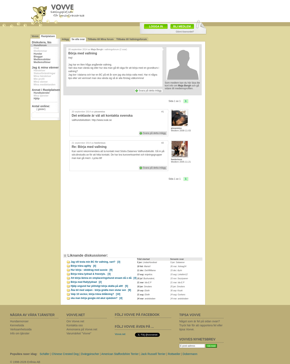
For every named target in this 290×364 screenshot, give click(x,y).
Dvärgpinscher (90, 354)
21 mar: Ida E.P (177, 282)
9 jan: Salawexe (177, 262)
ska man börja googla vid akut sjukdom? (96, 298)
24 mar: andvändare (179, 299)
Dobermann (190, 354)
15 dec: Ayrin (176, 270)
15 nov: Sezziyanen (179, 278)
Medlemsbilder (42, 59)
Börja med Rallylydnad (86, 282)
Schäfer (44, 354)
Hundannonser (19, 321)
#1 (162, 111)
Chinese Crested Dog (65, 354)
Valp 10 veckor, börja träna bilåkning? (95, 294)
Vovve (35, 36)
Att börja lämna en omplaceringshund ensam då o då (104, 278)
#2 (162, 143)
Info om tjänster (20, 333)
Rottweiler (174, 354)
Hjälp (36, 98)
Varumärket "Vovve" (78, 333)
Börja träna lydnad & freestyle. (91, 274)
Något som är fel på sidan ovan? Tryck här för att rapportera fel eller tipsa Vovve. (201, 325)
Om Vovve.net (75, 321)
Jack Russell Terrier (153, 354)
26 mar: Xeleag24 (178, 266)
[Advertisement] (99, 220)
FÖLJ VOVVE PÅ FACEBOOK (137, 314)
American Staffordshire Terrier (120, 354)
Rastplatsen (48, 36)
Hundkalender (42, 92)
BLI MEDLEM (182, 26)
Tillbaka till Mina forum (100, 39)
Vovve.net (120, 334)
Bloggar (38, 56)
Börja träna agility (83, 265)
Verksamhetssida (21, 329)
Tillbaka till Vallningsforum (131, 39)
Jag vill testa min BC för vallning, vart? (95, 261)
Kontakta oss (74, 325)
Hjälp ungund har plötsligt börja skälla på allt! (99, 286)
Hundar (38, 53)
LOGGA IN (156, 26)
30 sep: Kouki (176, 290)
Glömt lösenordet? (185, 31)
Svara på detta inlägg (150, 90)
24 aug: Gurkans (177, 294)
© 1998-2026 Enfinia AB (25, 362)
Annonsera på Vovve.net (81, 329)
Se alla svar (78, 39)
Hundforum (40, 45)
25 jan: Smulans (177, 286)
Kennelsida (17, 325)
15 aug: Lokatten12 (179, 274)
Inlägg (65, 39)
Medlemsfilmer (42, 62)
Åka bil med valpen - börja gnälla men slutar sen (101, 290)
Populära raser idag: (23, 354)
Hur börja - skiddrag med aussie (91, 270)
